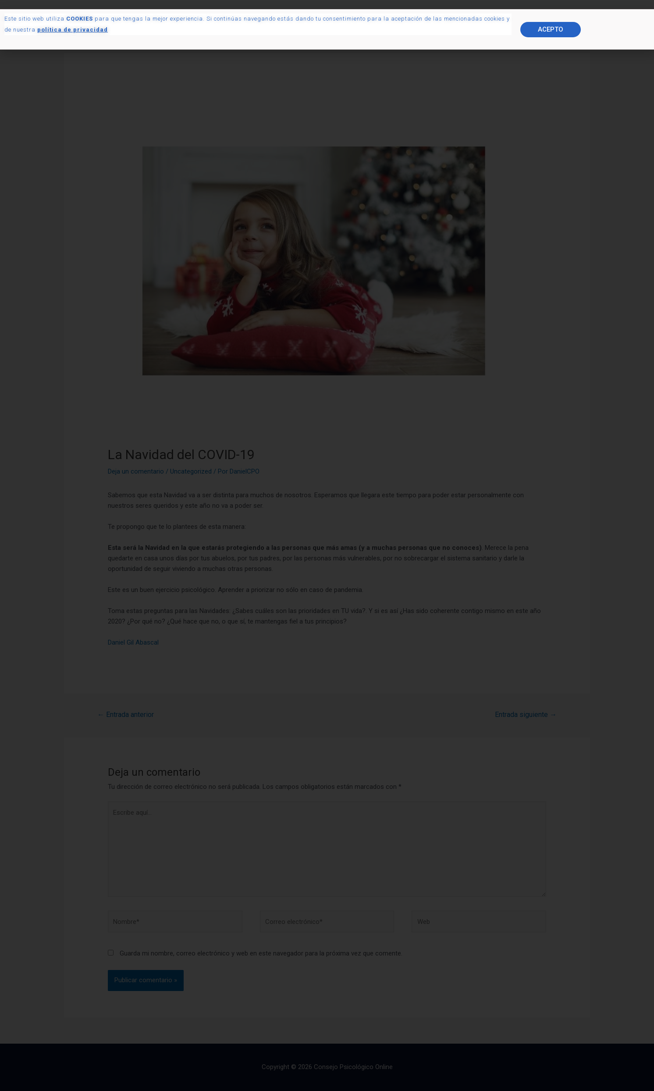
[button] (550, 45)
